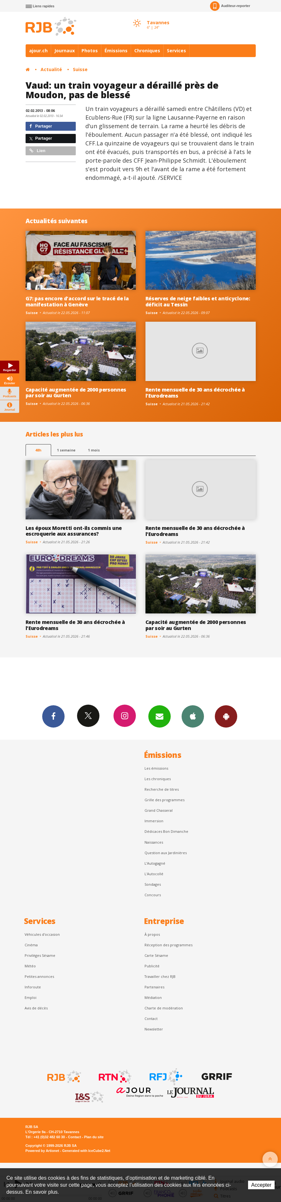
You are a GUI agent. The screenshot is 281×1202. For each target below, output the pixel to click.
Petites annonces (39, 976)
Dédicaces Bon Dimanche (166, 831)
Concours (152, 895)
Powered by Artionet (42, 1151)
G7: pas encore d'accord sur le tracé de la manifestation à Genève (77, 301)
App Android (226, 716)
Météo (30, 966)
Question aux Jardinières (165, 853)
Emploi (30, 997)
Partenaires (154, 987)
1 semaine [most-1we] (66, 450)
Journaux (64, 51)
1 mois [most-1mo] (94, 450)
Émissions (116, 51)
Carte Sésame (156, 955)
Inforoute (33, 987)
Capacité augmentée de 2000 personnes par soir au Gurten (76, 392)
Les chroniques (157, 779)
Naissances (153, 842)
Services (176, 51)
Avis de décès (36, 1008)
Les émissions (156, 768)
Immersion (153, 821)
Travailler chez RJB (160, 976)
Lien (37, 150)
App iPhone (193, 716)
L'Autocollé (153, 874)
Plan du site (94, 1137)
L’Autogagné (154, 863)
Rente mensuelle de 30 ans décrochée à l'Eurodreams (195, 392)
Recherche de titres (161, 789)
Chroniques (147, 51)
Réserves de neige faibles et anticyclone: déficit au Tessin (197, 301)
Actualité (51, 69)
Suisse (80, 69)
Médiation (153, 997)
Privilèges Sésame (40, 955)
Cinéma (31, 945)
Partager (40, 126)
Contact (151, 1018)
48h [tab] (38, 450)
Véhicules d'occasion (42, 934)
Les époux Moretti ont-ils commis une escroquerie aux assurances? (74, 531)
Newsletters (159, 716)
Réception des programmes (168, 945)
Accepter (261, 1185)
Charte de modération (163, 1008)
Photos (90, 51)
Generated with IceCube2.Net (86, 1151)
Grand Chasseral (158, 810)
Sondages (152, 884)
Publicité (152, 966)
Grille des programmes (164, 800)
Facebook (53, 716)
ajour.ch (38, 51)
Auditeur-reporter (230, 6)
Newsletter (153, 1029)
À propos (152, 934)
